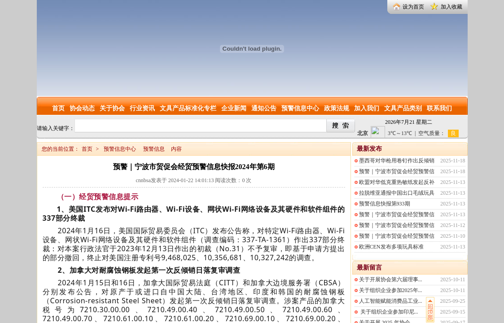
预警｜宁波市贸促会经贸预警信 (396, 171)
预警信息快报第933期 (384, 204)
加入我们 (366, 108)
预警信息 (154, 149)
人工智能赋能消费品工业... (390, 301)
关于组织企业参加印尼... (388, 312)
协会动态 (82, 108)
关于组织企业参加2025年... (390, 290)
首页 (58, 108)
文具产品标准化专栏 (188, 108)
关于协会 (112, 108)
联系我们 (439, 108)
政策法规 (336, 108)
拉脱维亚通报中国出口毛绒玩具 (396, 193)
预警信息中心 (300, 108)
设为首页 (413, 7)
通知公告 (263, 108)
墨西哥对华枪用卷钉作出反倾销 (396, 160)
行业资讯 (142, 108)
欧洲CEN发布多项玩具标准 (391, 247)
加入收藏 (451, 7)
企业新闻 (233, 108)
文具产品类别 (403, 108)
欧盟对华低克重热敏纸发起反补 (396, 182)
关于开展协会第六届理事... (390, 279)
